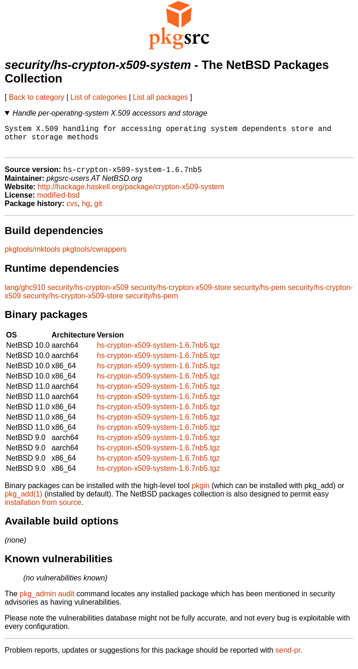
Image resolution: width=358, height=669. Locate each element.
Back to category (36, 97)
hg (86, 210)
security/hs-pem (259, 294)
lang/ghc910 (25, 294)
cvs (72, 210)
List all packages (160, 97)
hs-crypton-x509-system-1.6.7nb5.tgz (158, 352)
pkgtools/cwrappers (94, 256)
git (98, 210)
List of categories (98, 97)
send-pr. (289, 657)
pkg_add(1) (23, 501)
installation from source (43, 509)
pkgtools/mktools (32, 256)
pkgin (200, 493)
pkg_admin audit (47, 601)
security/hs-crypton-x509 (88, 294)
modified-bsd (58, 202)
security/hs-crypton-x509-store (181, 294)
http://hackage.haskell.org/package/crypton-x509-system (131, 194)
